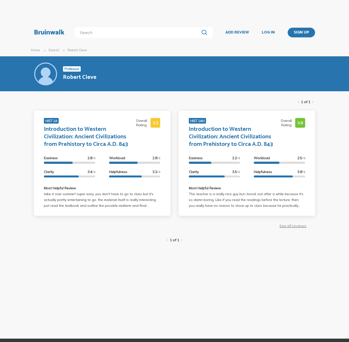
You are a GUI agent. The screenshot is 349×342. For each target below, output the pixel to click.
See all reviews (292, 225)
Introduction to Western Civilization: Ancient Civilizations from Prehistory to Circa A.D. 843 (86, 137)
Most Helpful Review (60, 188)
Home (35, 50)
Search (53, 50)
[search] (138, 32)
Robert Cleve (77, 50)
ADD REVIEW (237, 32)
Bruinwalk (49, 32)
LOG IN (268, 32)
